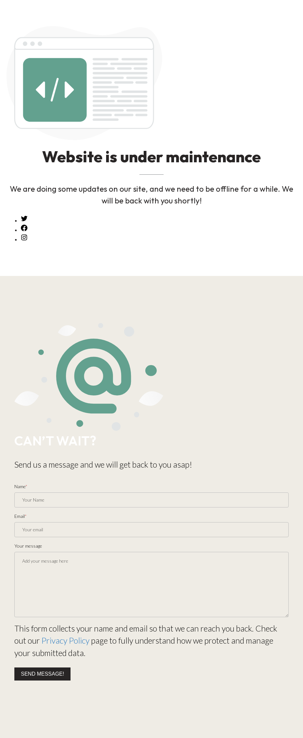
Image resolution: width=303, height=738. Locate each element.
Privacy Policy (65, 640)
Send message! (42, 674)
